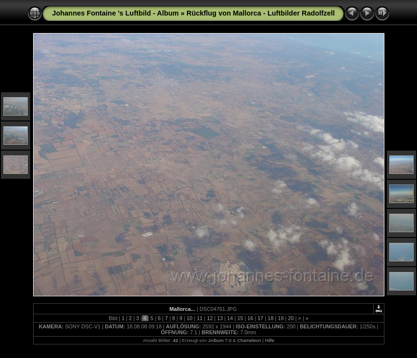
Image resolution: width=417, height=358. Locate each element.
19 (280, 318)
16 (250, 318)
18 (270, 318)
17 (260, 318)
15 (240, 318)
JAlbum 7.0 (220, 340)
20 (291, 318)
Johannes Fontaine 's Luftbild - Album (115, 13)
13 (220, 318)
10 (189, 318)
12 (209, 318)
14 (230, 318)
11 (199, 318)
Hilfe (269, 340)
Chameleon (249, 340)
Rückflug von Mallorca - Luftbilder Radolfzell (260, 13)
